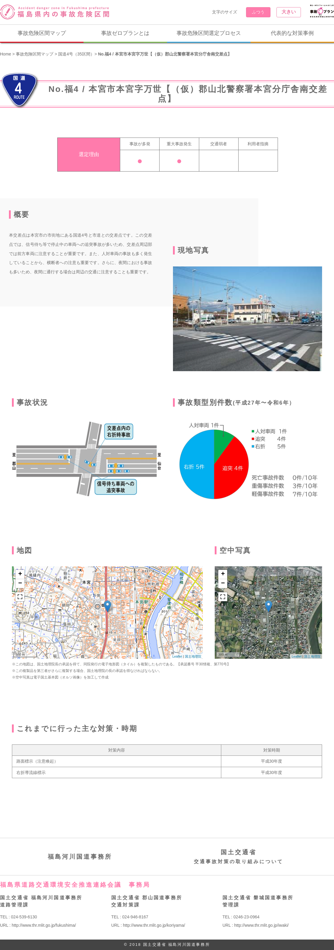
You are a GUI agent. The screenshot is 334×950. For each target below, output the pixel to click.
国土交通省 (238, 856)
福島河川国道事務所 (80, 856)
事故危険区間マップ (42, 33)
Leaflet (177, 656)
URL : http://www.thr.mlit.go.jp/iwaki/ (255, 925)
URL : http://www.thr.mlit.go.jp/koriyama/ (148, 925)
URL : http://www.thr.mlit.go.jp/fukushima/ (38, 925)
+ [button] (20, 574)
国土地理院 (193, 656)
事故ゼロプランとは (125, 33)
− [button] (20, 583)
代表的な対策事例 (292, 33)
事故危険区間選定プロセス (209, 33)
